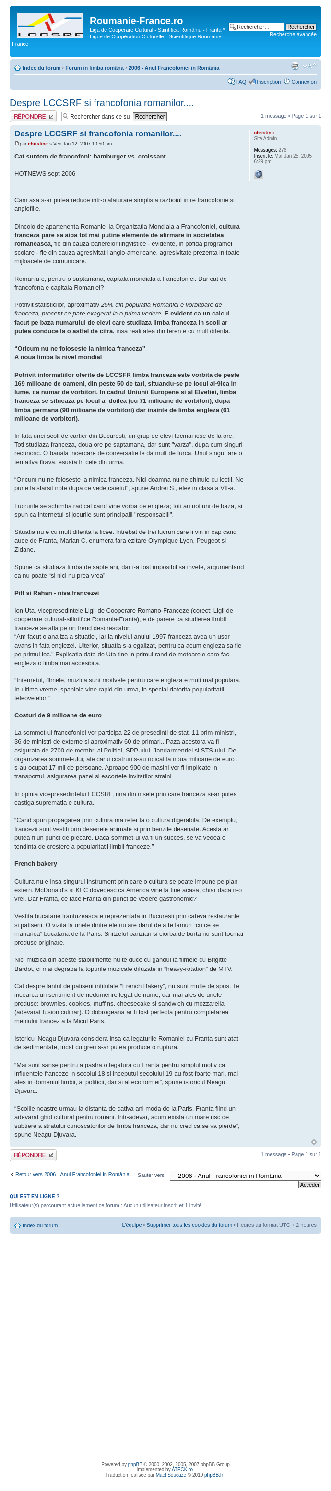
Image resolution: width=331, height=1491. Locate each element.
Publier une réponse (33, 116)
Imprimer (295, 65)
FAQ (241, 82)
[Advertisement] (112, 1346)
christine (38, 143)
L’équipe (132, 1225)
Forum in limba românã (94, 68)
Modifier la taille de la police (310, 65)
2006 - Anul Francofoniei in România (174, 68)
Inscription (269, 82)
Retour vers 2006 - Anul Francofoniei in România (72, 1174)
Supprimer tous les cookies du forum (190, 1225)
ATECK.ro (182, 1469)
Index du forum (41, 68)
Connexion (304, 82)
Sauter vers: (152, 1175)
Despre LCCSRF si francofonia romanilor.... (102, 102)
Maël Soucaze (171, 1475)
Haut (314, 1142)
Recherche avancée (293, 34)
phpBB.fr (213, 1475)
